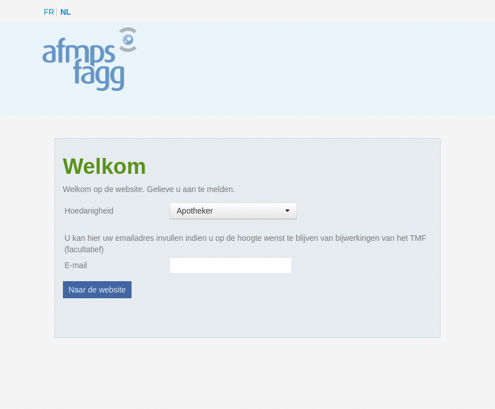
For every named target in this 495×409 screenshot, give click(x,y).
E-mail (76, 265)
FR (49, 11)
